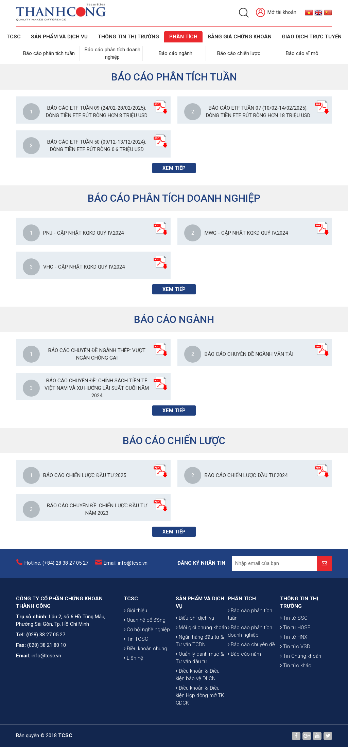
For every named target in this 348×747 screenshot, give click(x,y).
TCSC (13, 37)
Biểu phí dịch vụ (195, 618)
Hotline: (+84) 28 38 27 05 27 (56, 563)
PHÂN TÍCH (242, 599)
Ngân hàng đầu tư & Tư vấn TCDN (200, 641)
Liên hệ (133, 658)
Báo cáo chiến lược (238, 53)
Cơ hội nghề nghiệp (147, 629)
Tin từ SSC (294, 618)
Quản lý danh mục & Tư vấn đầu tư (200, 657)
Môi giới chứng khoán (201, 627)
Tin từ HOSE (295, 627)
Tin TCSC (136, 639)
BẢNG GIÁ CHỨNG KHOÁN (240, 37)
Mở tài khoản (276, 12)
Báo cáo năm (244, 654)
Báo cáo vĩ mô (302, 53)
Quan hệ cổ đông (145, 620)
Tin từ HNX (293, 637)
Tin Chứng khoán (300, 656)
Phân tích (183, 37)
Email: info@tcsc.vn (125, 563)
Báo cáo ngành (175, 53)
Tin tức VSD (295, 646)
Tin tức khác (295, 665)
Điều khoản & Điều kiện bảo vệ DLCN (198, 674)
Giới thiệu (135, 610)
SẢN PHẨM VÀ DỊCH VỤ (59, 37)
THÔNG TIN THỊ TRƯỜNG (128, 37)
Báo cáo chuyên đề (251, 644)
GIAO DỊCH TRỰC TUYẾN (312, 37)
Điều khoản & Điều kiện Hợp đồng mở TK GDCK (200, 695)
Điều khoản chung (145, 648)
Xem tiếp (174, 168)
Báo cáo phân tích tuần (49, 53)
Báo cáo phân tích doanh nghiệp (250, 631)
